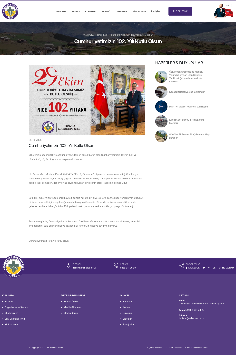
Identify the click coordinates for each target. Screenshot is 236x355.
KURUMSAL (91, 11)
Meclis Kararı (69, 313)
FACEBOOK (193, 268)
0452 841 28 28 (128, 268)
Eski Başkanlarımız (13, 318)
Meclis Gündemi (71, 307)
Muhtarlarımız (11, 324)
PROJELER (122, 11)
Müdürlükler (10, 313)
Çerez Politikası (155, 347)
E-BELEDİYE (180, 11)
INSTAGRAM (226, 268)
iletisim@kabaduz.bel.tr (191, 318)
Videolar (126, 318)
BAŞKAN (76, 11)
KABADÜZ (107, 11)
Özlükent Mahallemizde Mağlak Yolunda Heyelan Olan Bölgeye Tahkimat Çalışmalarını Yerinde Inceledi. (186, 76)
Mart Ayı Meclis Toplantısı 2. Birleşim (188, 106)
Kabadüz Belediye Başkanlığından (187, 91)
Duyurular (126, 313)
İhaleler (125, 307)
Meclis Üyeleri (70, 301)
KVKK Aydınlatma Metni (196, 347)
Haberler (102, 35)
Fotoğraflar (127, 324)
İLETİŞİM (155, 11)
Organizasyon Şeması (15, 307)
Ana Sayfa (88, 35)
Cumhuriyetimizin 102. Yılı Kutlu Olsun (132, 35)
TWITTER (209, 268)
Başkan (7, 301)
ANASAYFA (61, 11)
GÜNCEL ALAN (139, 11)
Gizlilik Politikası (174, 347)
